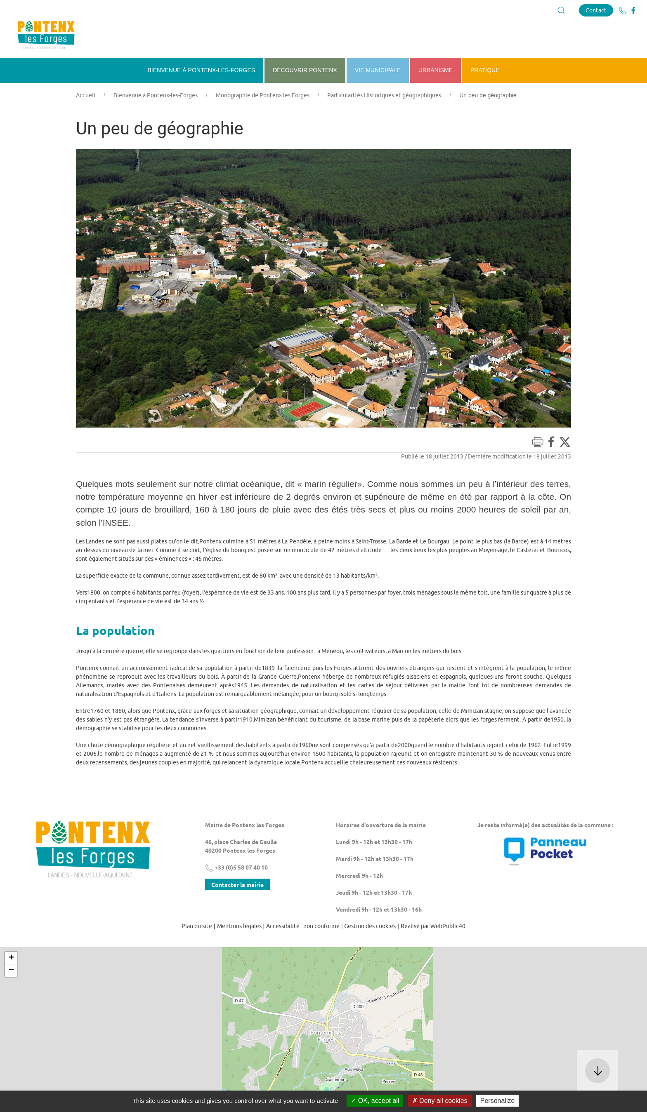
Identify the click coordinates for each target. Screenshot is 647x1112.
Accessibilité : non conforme (303, 926)
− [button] (11, 970)
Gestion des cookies (370, 926)
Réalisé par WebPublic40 (433, 926)
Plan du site (197, 926)
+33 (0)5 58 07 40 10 (236, 867)
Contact (596, 10)
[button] (561, 10)
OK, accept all (375, 1100)
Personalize (497, 1100)
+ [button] (11, 958)
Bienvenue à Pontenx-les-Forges (155, 95)
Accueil (85, 95)
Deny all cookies (440, 1100)
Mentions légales (239, 926)
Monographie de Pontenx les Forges (262, 95)
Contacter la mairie (237, 884)
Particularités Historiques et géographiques (384, 95)
